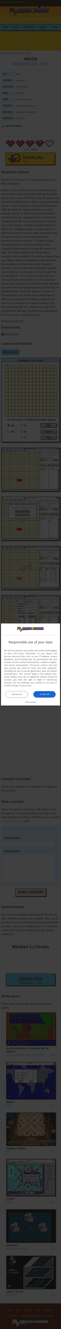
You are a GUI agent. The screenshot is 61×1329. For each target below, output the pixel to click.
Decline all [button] (17, 694)
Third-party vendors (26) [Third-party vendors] (40, 665)
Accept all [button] (44, 694)
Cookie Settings (11, 685)
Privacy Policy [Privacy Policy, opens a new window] (25, 685)
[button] (31, 702)
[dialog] (30, 664)
